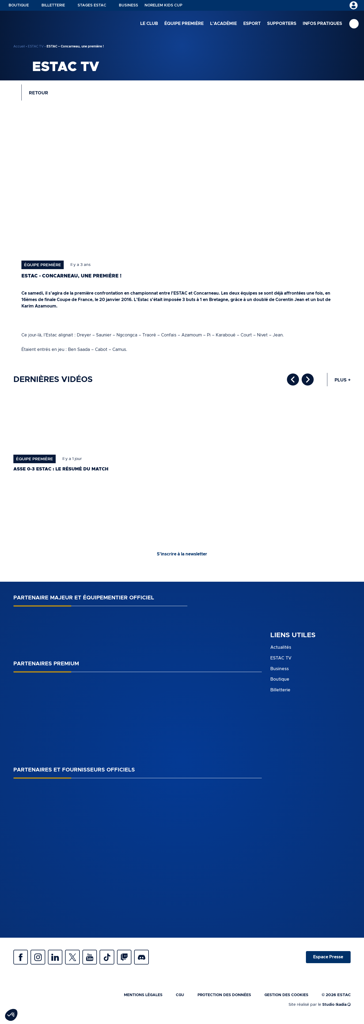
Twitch (134, 960)
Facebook (21, 960)
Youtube (96, 960)
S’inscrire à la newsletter (182, 556)
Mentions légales (134, 999)
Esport (252, 24)
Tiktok (115, 960)
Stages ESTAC (92, 5)
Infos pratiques (322, 24)
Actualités (280, 650)
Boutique (19, 5)
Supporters (281, 24)
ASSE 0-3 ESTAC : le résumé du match (64, 471)
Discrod (152, 960)
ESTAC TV (36, 46)
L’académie (223, 24)
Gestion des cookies (284, 999)
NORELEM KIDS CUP (163, 5)
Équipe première (184, 24)
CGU (172, 999)
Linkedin (59, 960)
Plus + (342, 382)
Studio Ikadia (335, 1009)
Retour (39, 93)
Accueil (19, 46)
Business (128, 5)
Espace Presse (327, 960)
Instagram (40, 960)
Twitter (77, 960)
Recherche (354, 24)
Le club (149, 24)
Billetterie (53, 5)
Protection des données (219, 999)
